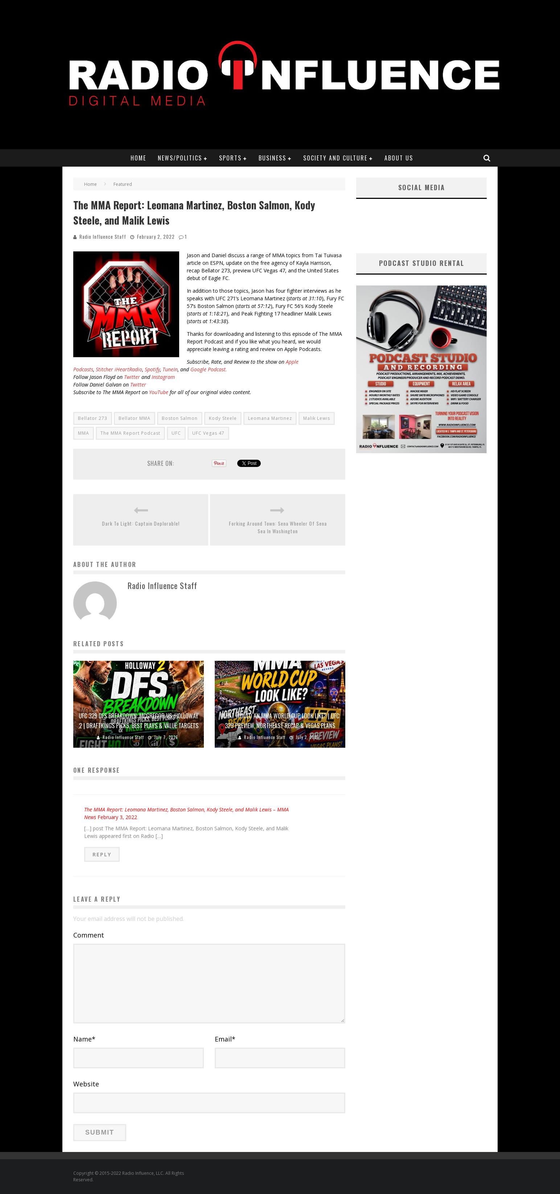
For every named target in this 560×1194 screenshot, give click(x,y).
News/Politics (180, 158)
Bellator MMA (135, 418)
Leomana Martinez (270, 418)
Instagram (163, 376)
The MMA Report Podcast (130, 433)
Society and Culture (335, 158)
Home (138, 158)
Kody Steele (223, 418)
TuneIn (170, 369)
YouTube (158, 392)
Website (86, 1084)
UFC (176, 433)
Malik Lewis (316, 418)
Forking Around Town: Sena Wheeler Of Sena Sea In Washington (278, 527)
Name (84, 1039)
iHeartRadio (128, 369)
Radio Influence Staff (102, 236)
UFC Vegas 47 (208, 433)
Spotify (152, 369)
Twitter (132, 376)
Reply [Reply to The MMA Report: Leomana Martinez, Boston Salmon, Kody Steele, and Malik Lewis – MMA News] (101, 854)
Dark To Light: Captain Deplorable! (141, 523)
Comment (88, 935)
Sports (230, 158)
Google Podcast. (208, 369)
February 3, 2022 (117, 817)
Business (272, 158)
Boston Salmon (180, 418)
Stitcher (104, 369)
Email (225, 1039)
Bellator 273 (92, 418)
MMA (83, 433)
